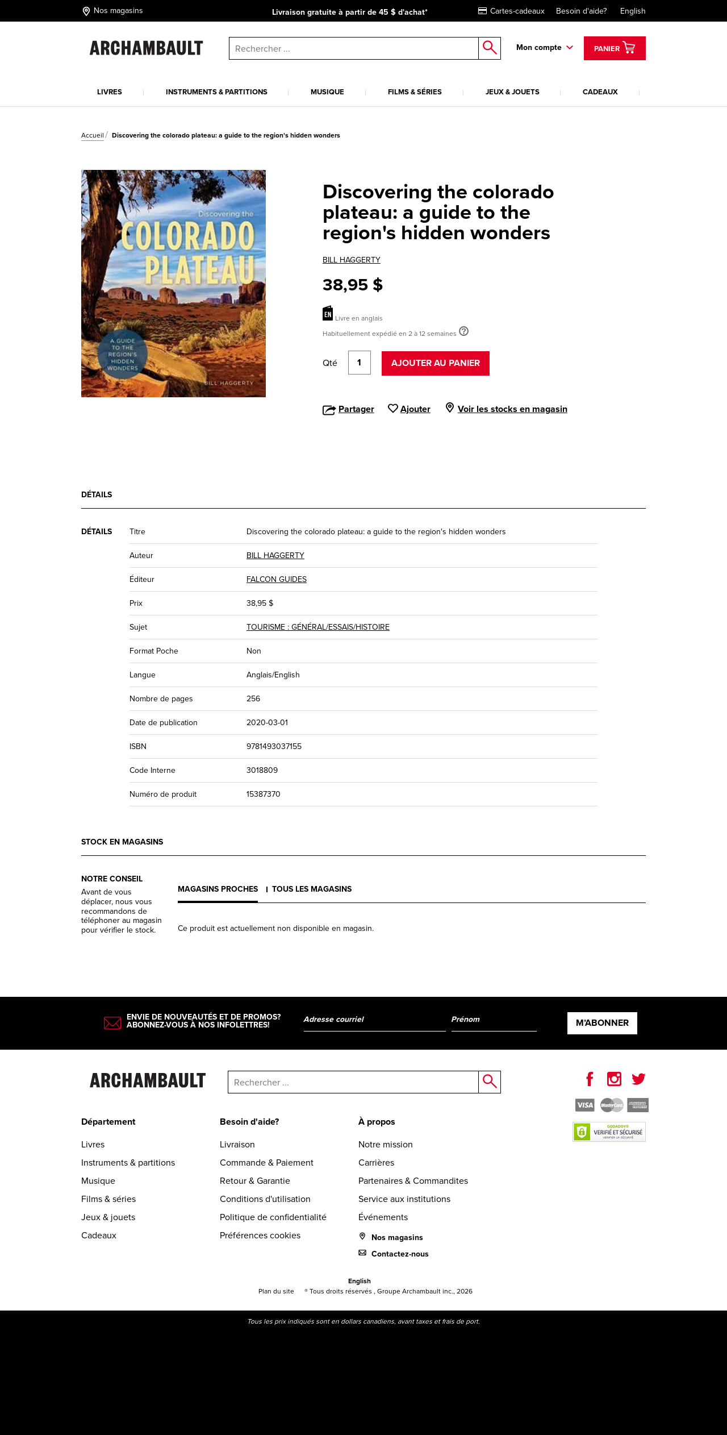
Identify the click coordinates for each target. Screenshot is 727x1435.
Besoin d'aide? (581, 11)
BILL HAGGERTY (352, 260)
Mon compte (539, 47)
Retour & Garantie (255, 1180)
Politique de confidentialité (273, 1217)
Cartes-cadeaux (511, 11)
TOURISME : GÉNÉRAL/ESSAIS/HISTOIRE (318, 627)
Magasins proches (218, 889)
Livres (109, 91)
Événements (383, 1217)
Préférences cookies (260, 1235)
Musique (327, 91)
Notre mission (385, 1144)
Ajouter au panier (435, 362)
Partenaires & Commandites (413, 1180)
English (633, 11)
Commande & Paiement (267, 1162)
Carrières (376, 1162)
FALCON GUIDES (276, 579)
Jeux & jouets (513, 91)
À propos (376, 1121)
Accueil (92, 135)
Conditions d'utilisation (265, 1198)
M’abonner (602, 1022)
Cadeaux (600, 91)
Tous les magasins (312, 889)
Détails (96, 495)
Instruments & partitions (217, 91)
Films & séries (415, 91)
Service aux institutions (404, 1198)
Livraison (237, 1144)
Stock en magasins (122, 842)
